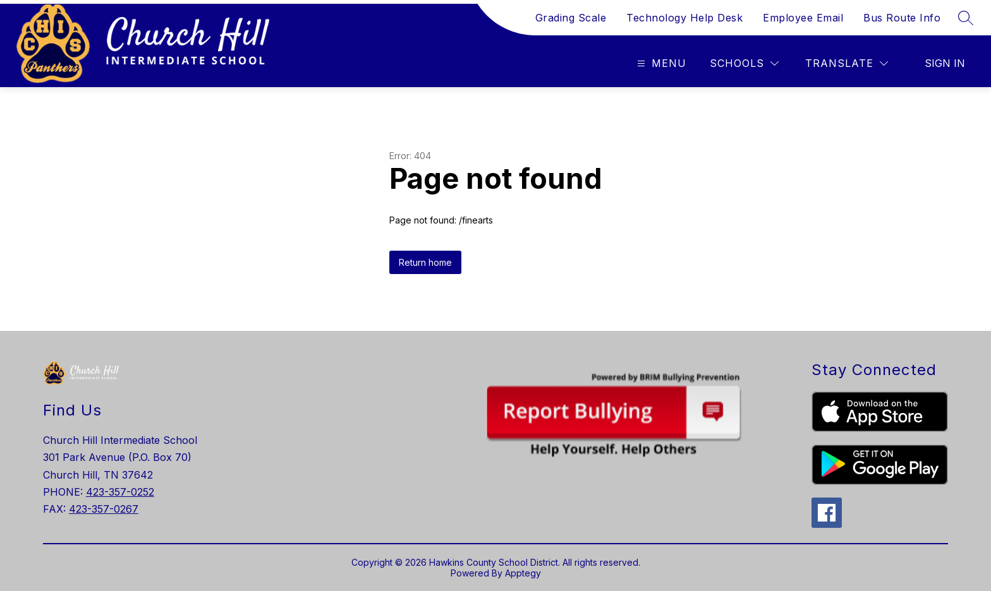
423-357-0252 (120, 492)
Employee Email (803, 17)
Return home (425, 262)
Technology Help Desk (684, 17)
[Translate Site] (846, 63)
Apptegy (523, 573)
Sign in (945, 63)
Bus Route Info (901, 17)
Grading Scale (571, 17)
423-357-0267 (103, 509)
